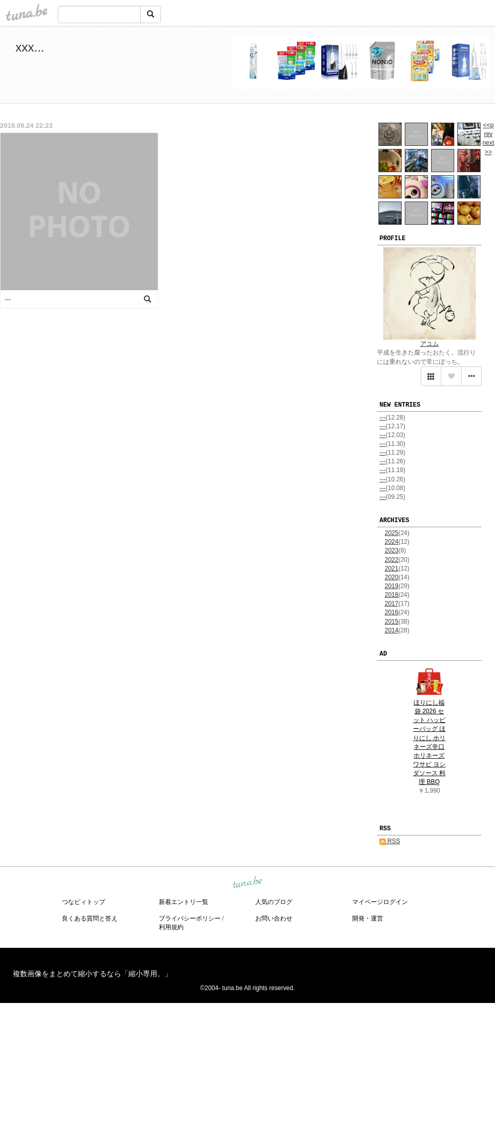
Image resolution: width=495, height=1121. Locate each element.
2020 (392, 577)
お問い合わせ (273, 918)
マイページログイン (380, 902)
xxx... (29, 47)
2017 (392, 603)
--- (383, 417)
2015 (392, 621)
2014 (392, 630)
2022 (392, 559)
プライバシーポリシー (190, 918)
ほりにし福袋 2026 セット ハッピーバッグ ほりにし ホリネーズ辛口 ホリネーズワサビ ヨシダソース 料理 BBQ (429, 742)
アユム (429, 343)
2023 (392, 550)
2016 (392, 612)
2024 (392, 541)
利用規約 (171, 927)
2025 (392, 533)
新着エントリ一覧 (183, 902)
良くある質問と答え (90, 918)
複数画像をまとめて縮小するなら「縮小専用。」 (92, 973)
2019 (392, 586)
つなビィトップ (83, 902)
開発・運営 (367, 918)
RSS (390, 841)
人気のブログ (273, 902)
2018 (392, 594)
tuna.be (247, 883)
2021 (392, 568)
